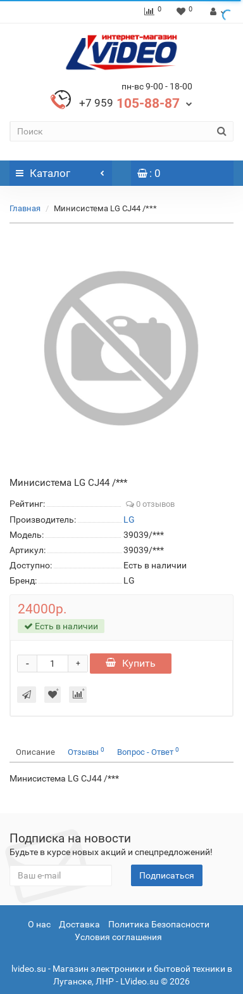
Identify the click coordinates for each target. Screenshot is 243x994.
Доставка (79, 924)
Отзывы (86, 751)
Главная (24, 208)
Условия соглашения (118, 937)
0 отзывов (150, 504)
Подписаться (166, 875)
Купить (131, 663)
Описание (35, 752)
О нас (39, 924)
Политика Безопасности (158, 924)
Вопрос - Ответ (148, 751)
